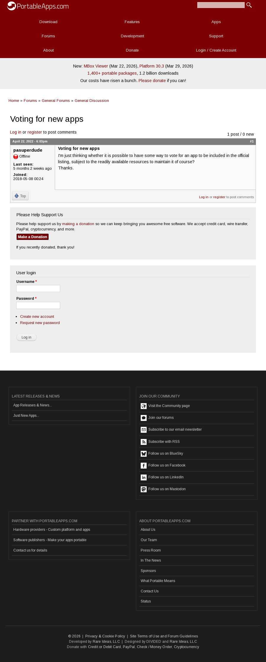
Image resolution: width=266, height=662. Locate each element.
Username (26, 282)
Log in (15, 132)
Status (146, 601)
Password (26, 298)
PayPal (129, 647)
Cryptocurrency (186, 647)
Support (216, 36)
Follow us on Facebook (163, 466)
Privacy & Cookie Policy (105, 636)
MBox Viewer (96, 66)
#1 (252, 141)
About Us (148, 530)
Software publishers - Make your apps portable (49, 540)
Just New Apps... (26, 415)
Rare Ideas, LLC (106, 641)
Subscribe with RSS (160, 442)
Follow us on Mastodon (163, 489)
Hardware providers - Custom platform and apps (51, 530)
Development (132, 36)
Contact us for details (30, 550)
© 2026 (74, 636)
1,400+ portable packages (112, 73)
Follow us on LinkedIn (162, 477)
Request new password (40, 322)
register (35, 132)
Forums (48, 36)
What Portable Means (158, 581)
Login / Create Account (216, 50)
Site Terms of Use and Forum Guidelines (164, 636)
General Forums (56, 100)
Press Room (151, 550)
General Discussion (92, 100)
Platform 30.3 (152, 66)
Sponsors (148, 571)
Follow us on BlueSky (162, 454)
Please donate (152, 80)
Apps (216, 22)
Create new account (37, 316)
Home (14, 100)
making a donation (78, 224)
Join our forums (157, 418)
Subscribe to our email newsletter (171, 430)
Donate (132, 50)
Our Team (149, 540)
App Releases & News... (32, 405)
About (48, 50)
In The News (151, 560)
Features (132, 22)
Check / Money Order (154, 647)
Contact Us (149, 591)
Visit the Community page (165, 406)
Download (48, 22)
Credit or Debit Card (104, 647)
